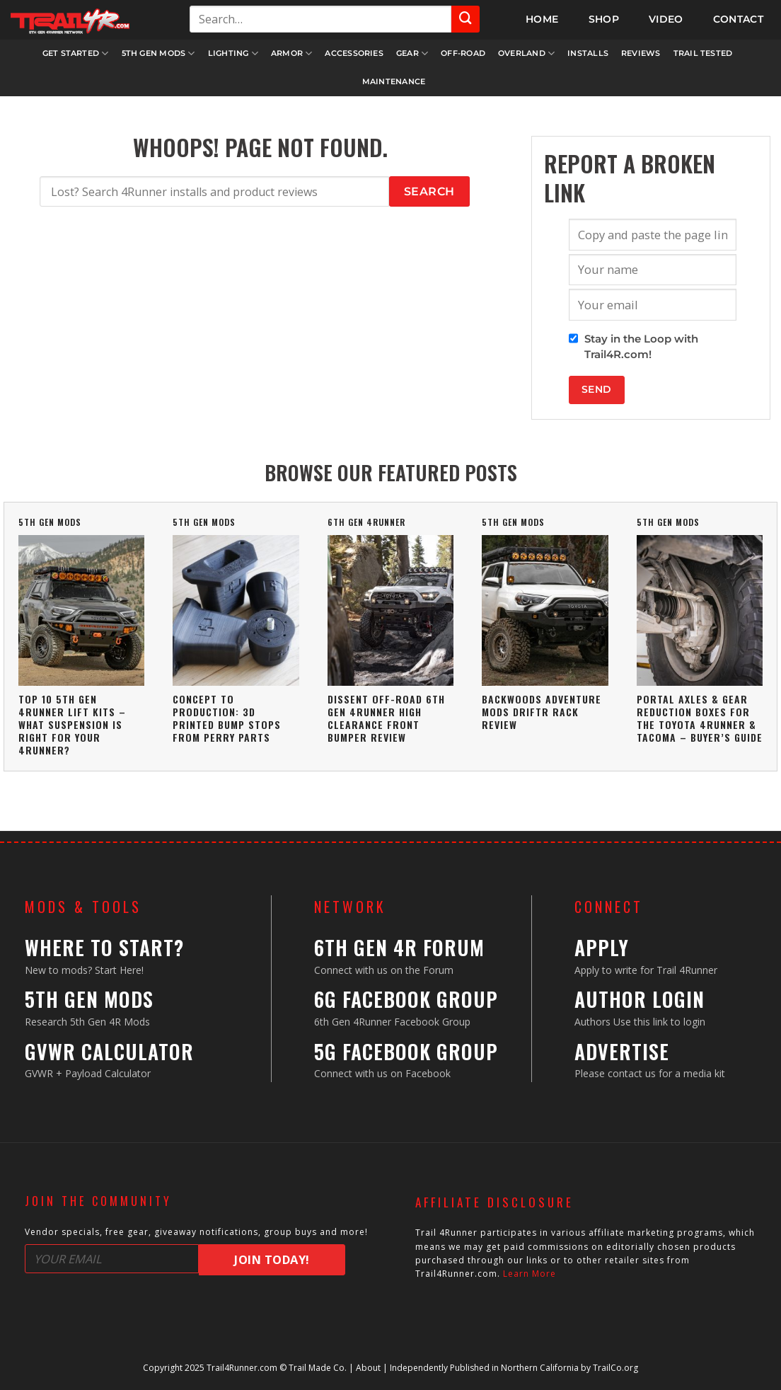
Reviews (641, 53)
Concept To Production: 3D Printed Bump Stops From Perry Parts (227, 718)
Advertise (621, 1051)
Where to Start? (104, 947)
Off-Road (463, 53)
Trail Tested (703, 53)
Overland (526, 53)
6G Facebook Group (406, 998)
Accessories (354, 53)
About (368, 1368)
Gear (412, 53)
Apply (601, 947)
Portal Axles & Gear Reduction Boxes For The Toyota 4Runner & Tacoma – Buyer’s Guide (700, 718)
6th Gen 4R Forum (399, 947)
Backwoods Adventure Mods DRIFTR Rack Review (541, 711)
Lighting (233, 53)
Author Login (639, 998)
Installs (587, 53)
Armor (292, 53)
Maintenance (393, 81)
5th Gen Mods (158, 53)
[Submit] (465, 19)
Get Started (75, 53)
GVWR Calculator (109, 1051)
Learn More (529, 1274)
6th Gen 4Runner (366, 522)
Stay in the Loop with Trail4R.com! (641, 347)
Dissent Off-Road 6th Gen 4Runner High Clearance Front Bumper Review (386, 718)
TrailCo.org (615, 1368)
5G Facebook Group (406, 1051)
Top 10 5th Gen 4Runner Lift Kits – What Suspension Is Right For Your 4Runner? (72, 724)
